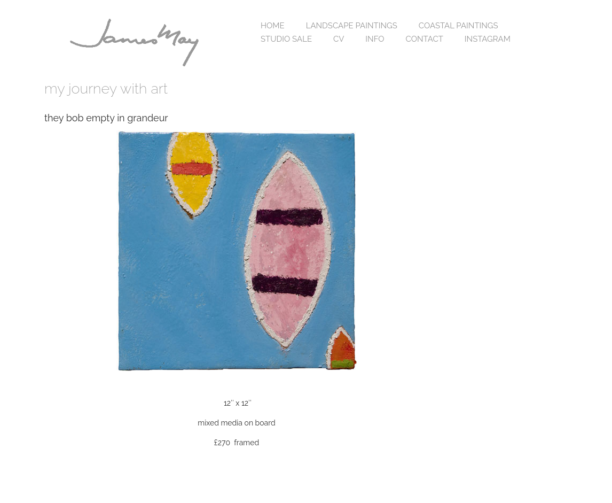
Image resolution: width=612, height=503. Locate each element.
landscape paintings (351, 25)
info (374, 39)
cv (338, 39)
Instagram (488, 39)
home (273, 25)
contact (424, 39)
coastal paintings (458, 25)
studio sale (286, 39)
